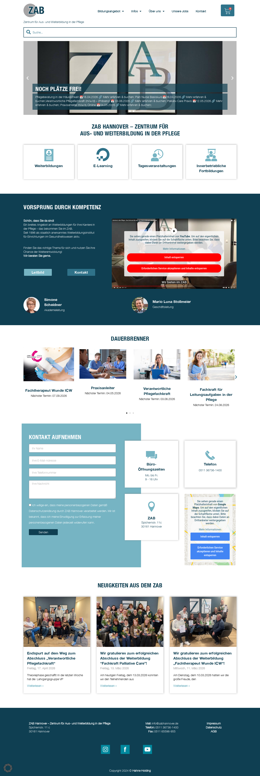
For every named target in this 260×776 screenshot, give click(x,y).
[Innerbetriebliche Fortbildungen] (211, 154)
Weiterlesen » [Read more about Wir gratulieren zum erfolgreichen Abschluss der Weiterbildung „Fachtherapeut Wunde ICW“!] (181, 685)
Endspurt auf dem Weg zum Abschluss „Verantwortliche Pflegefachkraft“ (51, 658)
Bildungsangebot (111, 11)
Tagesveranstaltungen (157, 165)
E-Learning (102, 165)
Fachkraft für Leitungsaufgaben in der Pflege (211, 394)
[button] (27, 78)
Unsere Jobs (180, 11)
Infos (136, 11)
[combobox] (130, 32)
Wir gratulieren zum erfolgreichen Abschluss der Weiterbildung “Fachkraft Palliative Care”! (129, 658)
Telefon (210, 464)
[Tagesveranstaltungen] (157, 154)
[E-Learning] (103, 154)
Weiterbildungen (49, 165)
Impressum (214, 723)
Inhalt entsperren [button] (174, 257)
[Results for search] (130, 39)
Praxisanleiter (103, 388)
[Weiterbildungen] (49, 154)
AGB (214, 731)
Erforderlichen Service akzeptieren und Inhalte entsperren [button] (174, 268)
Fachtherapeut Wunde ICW (48, 390)
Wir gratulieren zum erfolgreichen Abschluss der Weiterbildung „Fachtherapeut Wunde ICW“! (202, 658)
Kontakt (201, 11)
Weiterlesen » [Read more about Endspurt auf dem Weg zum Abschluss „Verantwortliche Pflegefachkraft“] (35, 685)
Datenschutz (214, 727)
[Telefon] (210, 455)
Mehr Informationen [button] (174, 248)
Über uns (157, 11)
